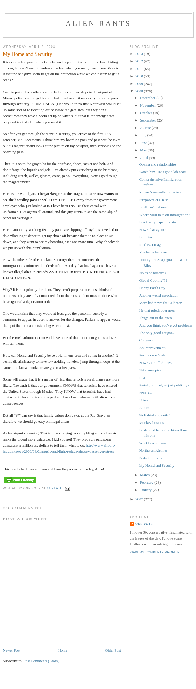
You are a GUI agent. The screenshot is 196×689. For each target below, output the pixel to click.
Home (62, 650)
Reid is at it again (152, 244)
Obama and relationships (157, 164)
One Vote (144, 523)
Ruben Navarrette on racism (160, 192)
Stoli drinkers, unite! (154, 415)
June (144, 143)
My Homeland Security (156, 465)
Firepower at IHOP (153, 200)
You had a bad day (153, 252)
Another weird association (158, 295)
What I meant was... (154, 443)
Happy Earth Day (152, 288)
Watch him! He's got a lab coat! (162, 172)
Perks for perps (150, 458)
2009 (139, 83)
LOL (142, 377)
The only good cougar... (156, 333)
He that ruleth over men (156, 310)
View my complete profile (155, 552)
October (146, 113)
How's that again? (152, 229)
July (143, 135)
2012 (139, 61)
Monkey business (152, 422)
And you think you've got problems (165, 325)
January (146, 490)
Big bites (145, 237)
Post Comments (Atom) (41, 661)
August (146, 128)
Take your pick (150, 370)
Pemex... (145, 392)
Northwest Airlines (153, 450)
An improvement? (152, 348)
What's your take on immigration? (164, 214)
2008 (139, 91)
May (144, 150)
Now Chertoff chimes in (157, 362)
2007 (139, 499)
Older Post (113, 650)
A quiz (144, 407)
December (148, 98)
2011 (139, 69)
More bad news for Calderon (160, 303)
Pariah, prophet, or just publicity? (164, 385)
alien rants (98, 23)
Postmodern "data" (153, 355)
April (144, 157)
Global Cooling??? (153, 280)
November (148, 105)
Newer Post (11, 650)
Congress (146, 340)
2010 (139, 76)
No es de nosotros (152, 273)
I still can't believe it (154, 207)
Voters (143, 400)
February (147, 482)
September (148, 120)
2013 (139, 54)
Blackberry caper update (157, 222)
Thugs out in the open (155, 318)
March (145, 475)
